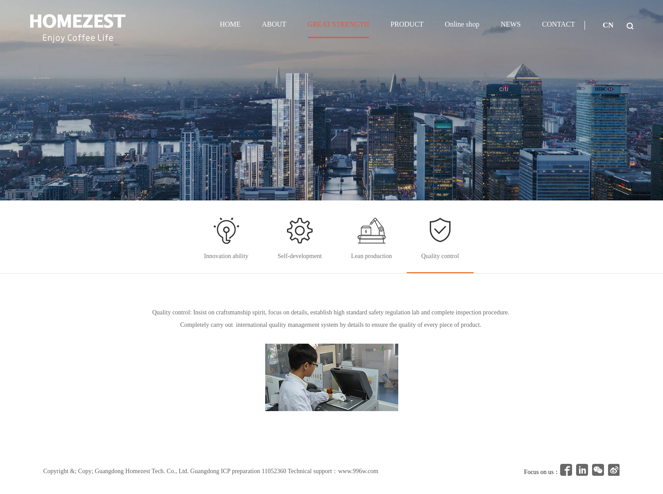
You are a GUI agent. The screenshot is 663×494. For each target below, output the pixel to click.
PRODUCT (407, 24)
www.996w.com (358, 471)
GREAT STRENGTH (338, 24)
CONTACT (558, 24)
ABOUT (274, 24)
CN (608, 25)
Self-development (300, 256)
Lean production (371, 256)
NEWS (511, 24)
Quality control (440, 256)
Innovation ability (226, 256)
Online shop (462, 24)
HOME (230, 24)
